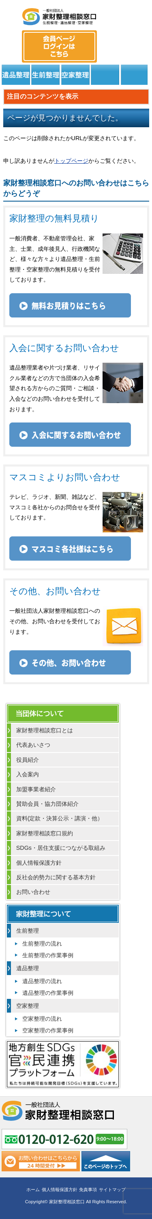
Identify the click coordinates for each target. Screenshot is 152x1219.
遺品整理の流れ (42, 981)
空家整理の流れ (42, 1018)
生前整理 (45, 75)
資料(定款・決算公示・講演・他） (59, 818)
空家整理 (75, 75)
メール (140, 38)
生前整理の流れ (42, 943)
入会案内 (27, 774)
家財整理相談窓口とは (44, 730)
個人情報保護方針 (39, 863)
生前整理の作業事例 (47, 955)
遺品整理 (16, 75)
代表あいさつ (33, 745)
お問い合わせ (33, 892)
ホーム (33, 1189)
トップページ (71, 161)
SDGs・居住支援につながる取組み (60, 848)
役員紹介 (27, 760)
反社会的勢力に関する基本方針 (56, 877)
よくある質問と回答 (134, 75)
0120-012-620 (119, 38)
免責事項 (88, 1189)
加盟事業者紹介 (36, 789)
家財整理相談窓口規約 (44, 833)
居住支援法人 (105, 75)
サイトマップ (112, 1189)
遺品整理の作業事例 (47, 993)
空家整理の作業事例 (47, 1030)
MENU (12, 14)
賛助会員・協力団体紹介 (47, 804)
